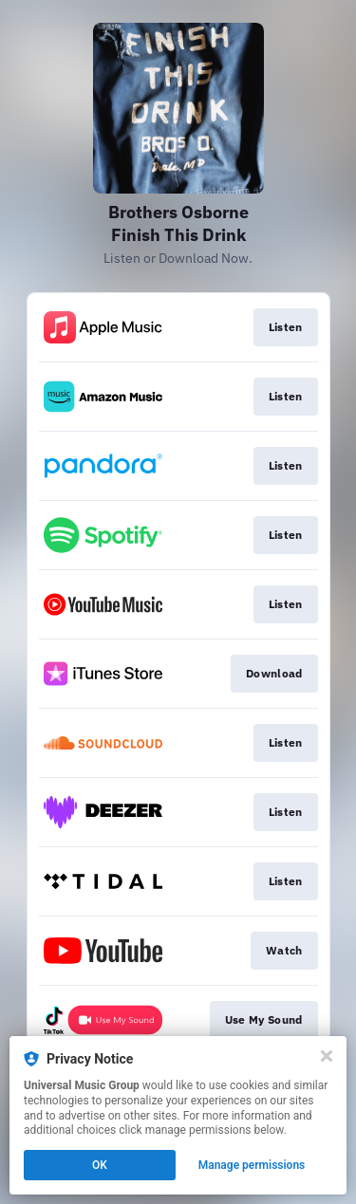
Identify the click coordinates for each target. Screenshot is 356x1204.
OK (99, 1165)
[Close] (326, 1056)
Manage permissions (252, 1165)
